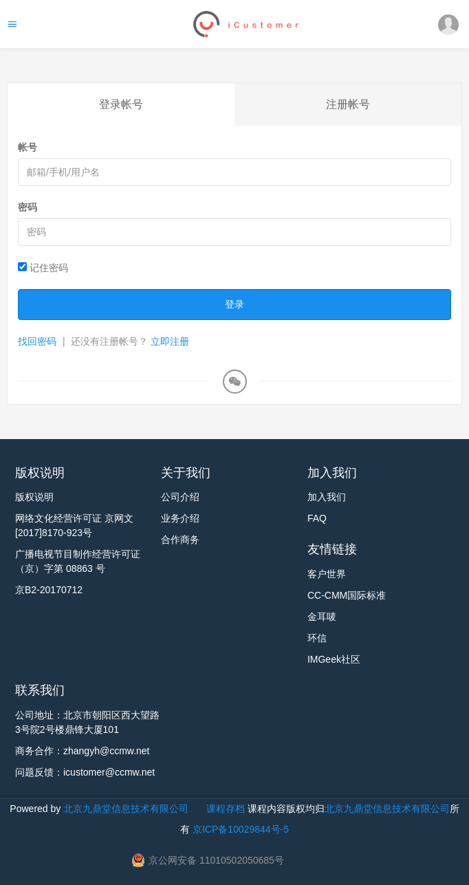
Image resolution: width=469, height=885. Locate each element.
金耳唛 (321, 616)
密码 (27, 207)
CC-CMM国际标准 (346, 595)
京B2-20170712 (49, 589)
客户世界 (326, 573)
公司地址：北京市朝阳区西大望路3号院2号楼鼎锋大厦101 (87, 722)
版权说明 (34, 496)
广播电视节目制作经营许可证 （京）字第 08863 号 (77, 561)
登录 (234, 304)
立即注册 (170, 341)
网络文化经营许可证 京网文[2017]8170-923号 (74, 525)
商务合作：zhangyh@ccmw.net (82, 750)
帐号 (27, 147)
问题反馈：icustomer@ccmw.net (85, 772)
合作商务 (180, 539)
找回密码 (37, 341)
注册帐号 (348, 104)
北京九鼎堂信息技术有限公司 (125, 808)
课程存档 (225, 808)
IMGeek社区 (333, 659)
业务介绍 (180, 518)
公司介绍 (180, 496)
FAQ (317, 518)
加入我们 (326, 496)
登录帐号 (121, 104)
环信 (317, 637)
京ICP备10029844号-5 (241, 829)
